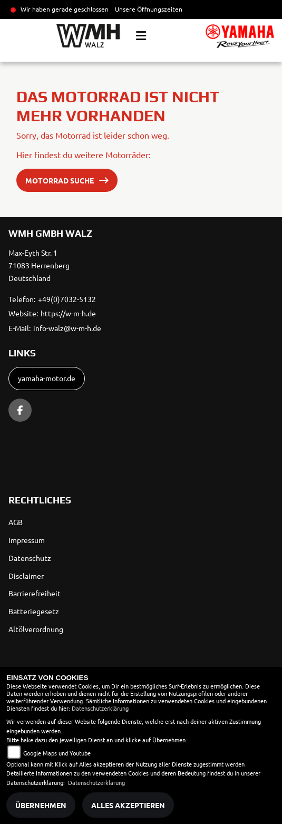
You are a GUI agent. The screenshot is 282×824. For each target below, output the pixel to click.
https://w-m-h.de (68, 313)
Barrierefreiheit (34, 593)
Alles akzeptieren (128, 805)
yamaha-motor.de (46, 378)
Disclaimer (26, 575)
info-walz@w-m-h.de (67, 328)
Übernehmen (40, 805)
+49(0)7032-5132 (67, 299)
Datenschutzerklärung (100, 708)
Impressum (26, 540)
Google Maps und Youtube (57, 753)
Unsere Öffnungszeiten (148, 9)
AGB (15, 522)
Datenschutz (29, 558)
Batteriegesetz (33, 611)
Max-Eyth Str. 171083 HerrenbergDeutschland (39, 265)
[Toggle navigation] (141, 35)
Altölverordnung (35, 629)
